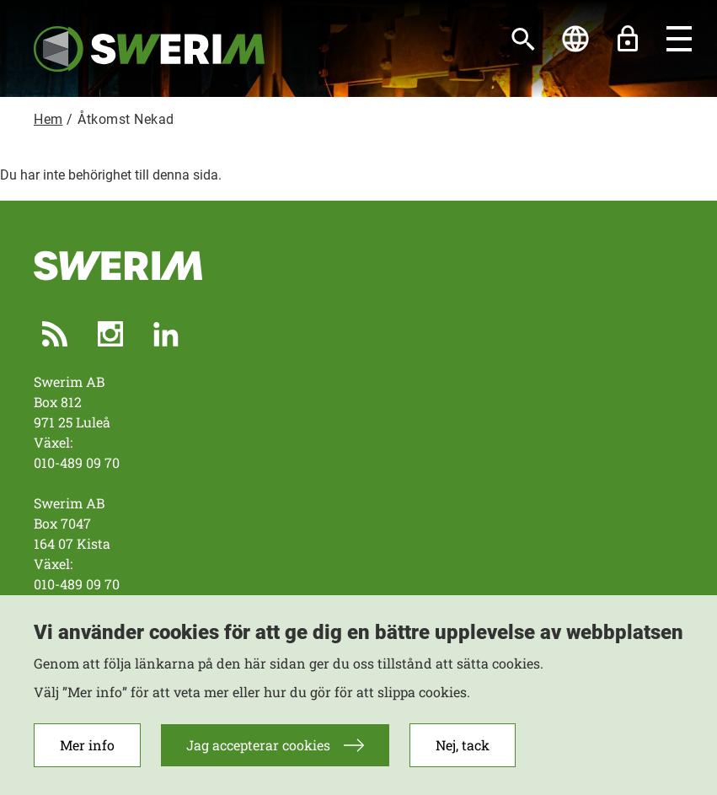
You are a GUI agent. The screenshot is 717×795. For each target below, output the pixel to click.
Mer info (87, 754)
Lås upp (627, 38)
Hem (48, 119)
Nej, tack (463, 754)
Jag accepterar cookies (258, 754)
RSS (55, 333)
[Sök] (523, 38)
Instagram (110, 333)
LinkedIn (166, 333)
